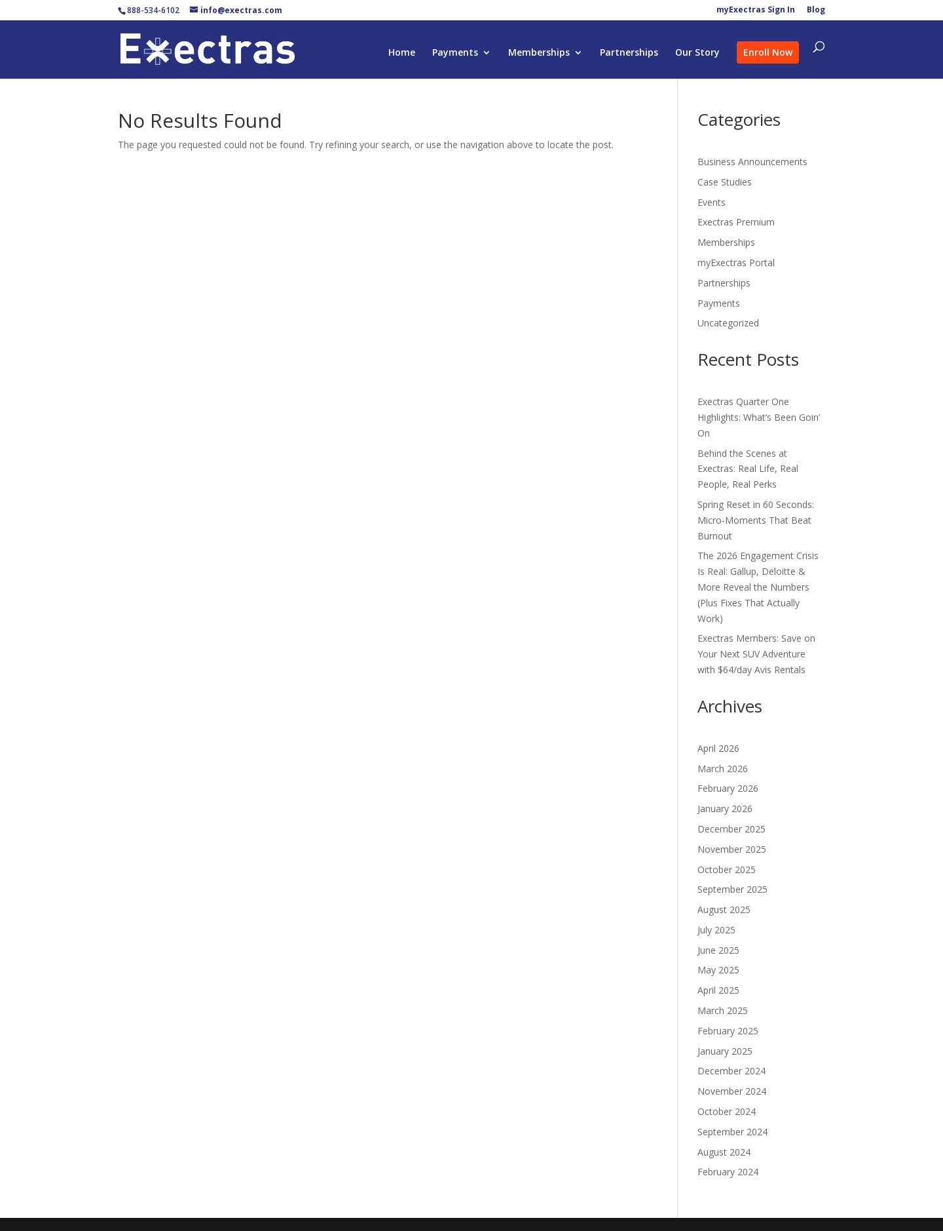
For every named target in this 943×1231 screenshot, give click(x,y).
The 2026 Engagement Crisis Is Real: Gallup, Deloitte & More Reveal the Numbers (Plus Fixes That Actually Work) (758, 586)
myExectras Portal (736, 262)
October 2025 (726, 869)
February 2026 (727, 788)
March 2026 (722, 768)
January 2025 (724, 1051)
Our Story (697, 53)
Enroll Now (767, 52)
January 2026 (724, 808)
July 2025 (716, 930)
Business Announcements (752, 161)
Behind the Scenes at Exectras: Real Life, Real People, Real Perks (747, 469)
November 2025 (731, 849)
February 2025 (727, 1031)
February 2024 (727, 1171)
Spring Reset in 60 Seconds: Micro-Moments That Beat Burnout (755, 520)
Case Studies (724, 182)
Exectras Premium (736, 222)
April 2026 (718, 748)
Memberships (539, 53)
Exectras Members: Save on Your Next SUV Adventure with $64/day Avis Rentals (756, 654)
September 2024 (732, 1131)
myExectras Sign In (755, 10)
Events (711, 202)
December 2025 (731, 829)
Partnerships (629, 53)
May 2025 (718, 970)
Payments (455, 53)
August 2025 (723, 909)
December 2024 (731, 1071)
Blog (816, 10)
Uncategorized (728, 323)
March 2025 (722, 1010)
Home (401, 53)
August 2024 (723, 1152)
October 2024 (726, 1111)
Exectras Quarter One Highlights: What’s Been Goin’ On (758, 417)
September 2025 (732, 889)
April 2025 (718, 990)
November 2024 (731, 1091)
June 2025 (718, 950)
